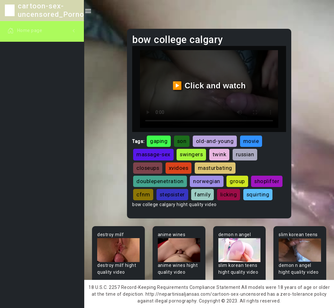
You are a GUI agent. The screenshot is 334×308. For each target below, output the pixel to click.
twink (219, 154)
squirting (258, 194)
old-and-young (215, 141)
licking (228, 194)
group (237, 181)
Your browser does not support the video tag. (118, 250)
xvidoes (179, 168)
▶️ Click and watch (209, 85)
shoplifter (266, 181)
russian (245, 154)
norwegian (206, 181)
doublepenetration (160, 181)
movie (251, 141)
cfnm (143, 194)
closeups (147, 168)
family (202, 194)
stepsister (172, 194)
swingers (191, 154)
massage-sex (153, 154)
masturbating (215, 168)
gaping (158, 141)
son (182, 141)
